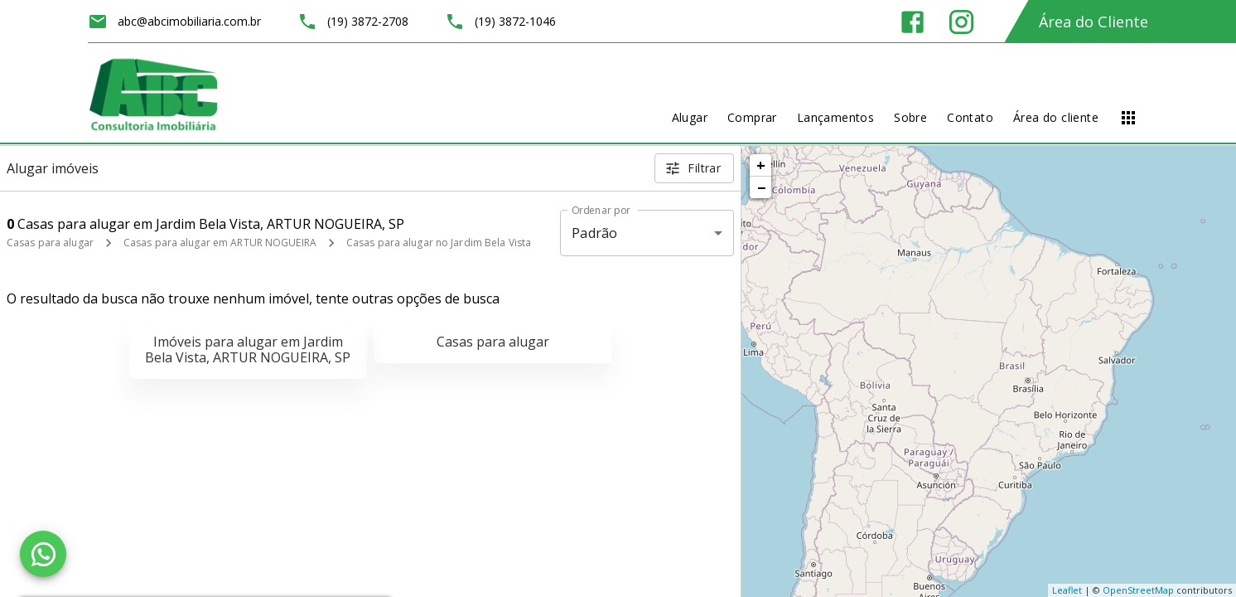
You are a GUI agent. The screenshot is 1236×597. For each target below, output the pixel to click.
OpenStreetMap (1138, 590)
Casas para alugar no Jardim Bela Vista (438, 242)
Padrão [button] (594, 233)
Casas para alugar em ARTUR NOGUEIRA (219, 242)
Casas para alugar (50, 242)
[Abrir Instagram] (961, 21)
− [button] (761, 187)
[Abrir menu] (1128, 118)
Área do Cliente (1093, 22)
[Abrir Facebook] (912, 21)
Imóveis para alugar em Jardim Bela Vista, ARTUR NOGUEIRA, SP (247, 349)
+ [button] (760, 165)
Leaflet (1067, 590)
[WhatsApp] (43, 554)
